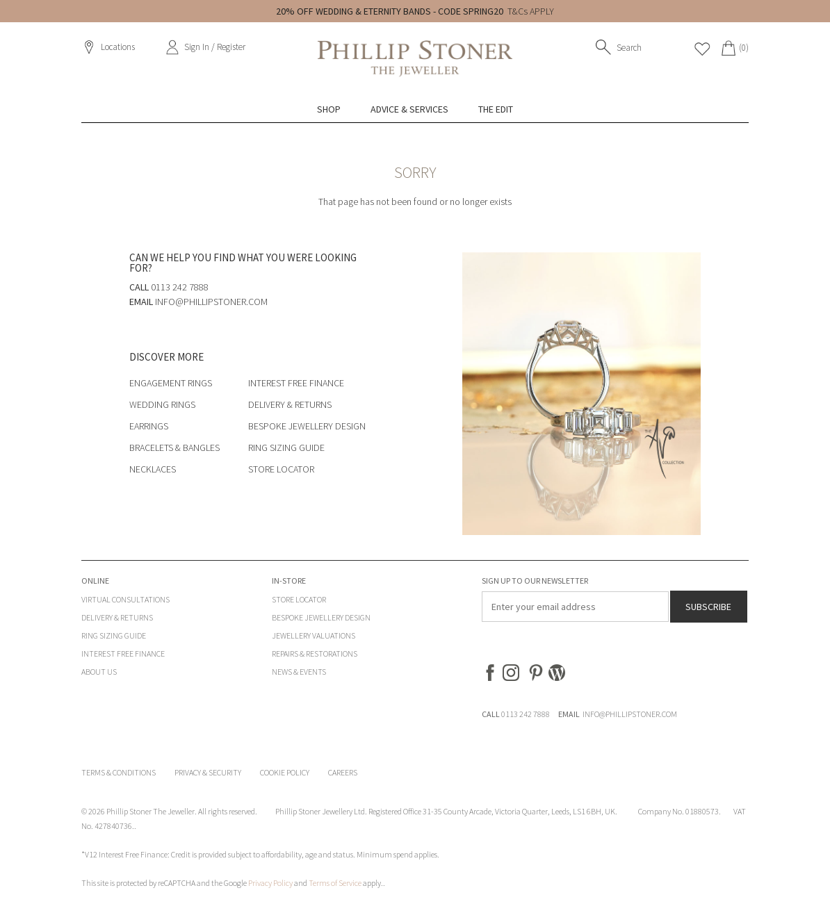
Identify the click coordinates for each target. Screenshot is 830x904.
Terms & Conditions (118, 772)
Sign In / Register (214, 47)
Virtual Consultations (125, 599)
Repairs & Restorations (314, 653)
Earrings (148, 426)
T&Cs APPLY (530, 11)
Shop (329, 109)
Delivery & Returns (290, 404)
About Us (99, 671)
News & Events (299, 671)
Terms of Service (335, 883)
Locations (118, 47)
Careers (342, 772)
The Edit (495, 109)
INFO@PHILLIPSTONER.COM (630, 714)
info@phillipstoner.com (211, 301)
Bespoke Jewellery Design (307, 426)
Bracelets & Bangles (174, 447)
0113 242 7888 (525, 714)
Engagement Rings (170, 383)
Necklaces (152, 469)
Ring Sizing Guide (286, 447)
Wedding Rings (162, 404)
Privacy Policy (270, 883)
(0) (744, 48)
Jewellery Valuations (313, 635)
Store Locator (281, 469)
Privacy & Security (207, 772)
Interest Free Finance (296, 383)
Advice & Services (409, 109)
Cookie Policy (284, 772)
